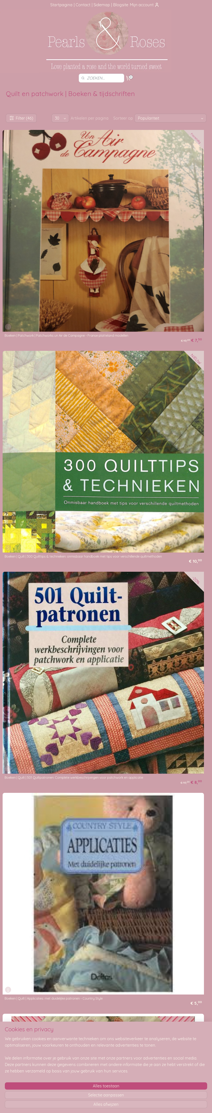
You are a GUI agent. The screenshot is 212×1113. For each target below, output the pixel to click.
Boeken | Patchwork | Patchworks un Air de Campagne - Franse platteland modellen (34, 196)
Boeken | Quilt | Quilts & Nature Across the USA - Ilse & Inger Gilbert (106, 792)
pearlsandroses (184, 1018)
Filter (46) (21, 118)
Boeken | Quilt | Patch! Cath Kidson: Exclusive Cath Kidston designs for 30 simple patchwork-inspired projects (102, 621)
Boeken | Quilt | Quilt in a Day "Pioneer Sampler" (32, 707)
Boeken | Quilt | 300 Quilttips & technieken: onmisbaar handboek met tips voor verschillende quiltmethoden (106, 196)
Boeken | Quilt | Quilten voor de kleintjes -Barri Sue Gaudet (34, 792)
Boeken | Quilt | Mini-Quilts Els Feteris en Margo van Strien (33, 538)
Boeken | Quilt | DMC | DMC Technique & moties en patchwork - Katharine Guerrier (106, 368)
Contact (83, 4)
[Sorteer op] (170, 118)
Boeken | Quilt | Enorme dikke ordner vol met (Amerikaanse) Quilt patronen (175, 368)
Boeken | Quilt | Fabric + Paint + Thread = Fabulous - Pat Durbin (34, 453)
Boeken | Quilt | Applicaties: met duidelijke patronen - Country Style (35, 283)
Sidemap (102, 4)
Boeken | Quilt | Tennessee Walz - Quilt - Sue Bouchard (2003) (33, 962)
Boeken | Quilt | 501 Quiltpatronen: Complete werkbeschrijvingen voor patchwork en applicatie (171, 196)
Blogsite (120, 4)
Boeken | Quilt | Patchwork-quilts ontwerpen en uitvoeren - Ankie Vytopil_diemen (169, 621)
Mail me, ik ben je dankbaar (106, 1035)
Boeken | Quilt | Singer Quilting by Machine (106, 879)
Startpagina (61, 4)
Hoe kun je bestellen (62, 1026)
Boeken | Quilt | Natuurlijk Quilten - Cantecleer (100, 541)
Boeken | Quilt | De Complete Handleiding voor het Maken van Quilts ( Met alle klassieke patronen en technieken (35, 366)
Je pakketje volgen (61, 1035)
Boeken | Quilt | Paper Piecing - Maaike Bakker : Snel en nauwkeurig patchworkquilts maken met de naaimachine (32, 619)
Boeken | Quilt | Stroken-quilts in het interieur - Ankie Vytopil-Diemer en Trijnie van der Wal (175, 876)
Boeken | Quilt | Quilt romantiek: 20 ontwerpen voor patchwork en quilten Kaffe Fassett (103, 706)
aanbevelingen (22, 1039)
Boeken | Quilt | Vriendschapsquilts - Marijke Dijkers (172, 962)
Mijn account (144, 4)
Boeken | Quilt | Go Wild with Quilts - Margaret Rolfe (101, 453)
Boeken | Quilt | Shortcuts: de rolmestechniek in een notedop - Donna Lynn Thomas (34, 876)
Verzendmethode (60, 1030)
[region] (79, 1085)
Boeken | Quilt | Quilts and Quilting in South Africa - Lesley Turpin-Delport (172, 792)
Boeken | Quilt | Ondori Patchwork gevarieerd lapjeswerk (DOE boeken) (173, 538)
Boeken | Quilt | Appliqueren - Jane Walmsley (100, 283)
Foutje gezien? (106, 1026)
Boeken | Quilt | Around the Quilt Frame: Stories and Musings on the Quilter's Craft (176, 283)
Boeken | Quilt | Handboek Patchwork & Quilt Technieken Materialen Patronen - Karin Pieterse (174, 451)
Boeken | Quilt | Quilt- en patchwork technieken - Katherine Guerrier (172, 707)
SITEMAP (150, 1030)
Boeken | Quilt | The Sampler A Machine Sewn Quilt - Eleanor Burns (103, 962)
